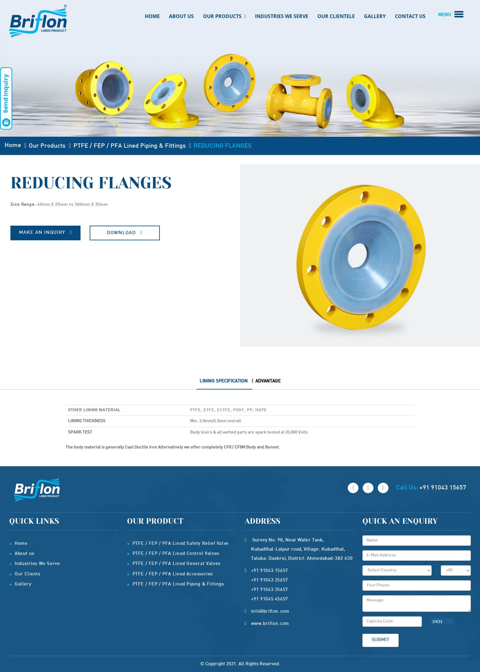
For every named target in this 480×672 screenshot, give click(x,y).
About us (24, 554)
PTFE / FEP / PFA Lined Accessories (173, 574)
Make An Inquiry (45, 232)
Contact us (410, 16)
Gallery (375, 16)
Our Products (224, 16)
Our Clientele (336, 16)
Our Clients (27, 574)
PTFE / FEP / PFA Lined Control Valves (176, 554)
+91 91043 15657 (442, 488)
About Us (181, 16)
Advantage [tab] (268, 381)
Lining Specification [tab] (224, 381)
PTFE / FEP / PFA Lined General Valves (176, 564)
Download (125, 232)
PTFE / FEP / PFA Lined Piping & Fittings (129, 146)
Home (152, 16)
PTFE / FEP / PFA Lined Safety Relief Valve (181, 543)
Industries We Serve (281, 16)
